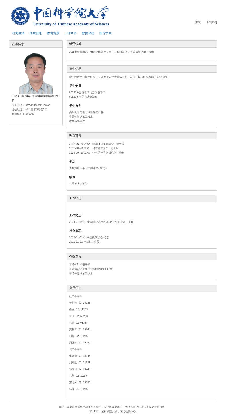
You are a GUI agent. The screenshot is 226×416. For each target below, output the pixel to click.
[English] (212, 22)
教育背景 (53, 33)
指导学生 (105, 33)
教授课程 (88, 33)
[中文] (197, 22)
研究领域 (18, 33)
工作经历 (70, 33)
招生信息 (36, 33)
